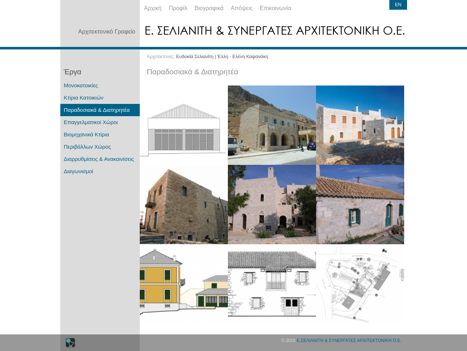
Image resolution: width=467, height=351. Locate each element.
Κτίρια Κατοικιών (84, 98)
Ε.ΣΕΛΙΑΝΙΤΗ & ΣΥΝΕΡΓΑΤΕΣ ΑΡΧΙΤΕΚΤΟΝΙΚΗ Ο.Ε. (349, 340)
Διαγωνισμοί (79, 171)
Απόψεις (241, 8)
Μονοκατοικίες (81, 85)
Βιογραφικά (209, 8)
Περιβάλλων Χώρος (87, 147)
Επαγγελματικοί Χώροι (91, 122)
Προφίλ (178, 8)
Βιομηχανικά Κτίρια (86, 134)
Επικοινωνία (275, 8)
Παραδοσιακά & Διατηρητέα (97, 110)
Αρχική (153, 8)
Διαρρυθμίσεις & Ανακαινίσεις (99, 159)
